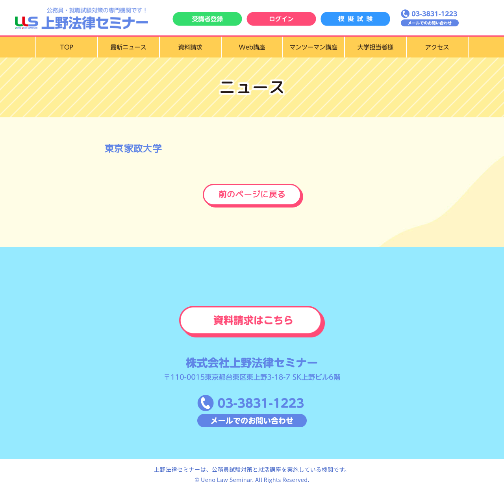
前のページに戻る (252, 194)
